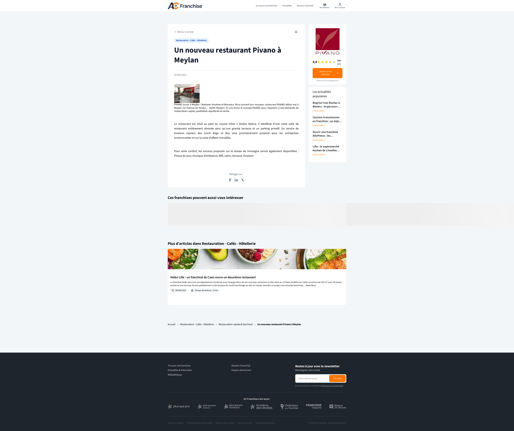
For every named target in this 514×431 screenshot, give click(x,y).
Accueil (171, 324)
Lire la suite (319, 110)
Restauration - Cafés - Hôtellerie (197, 324)
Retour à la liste (184, 32)
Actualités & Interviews (180, 370)
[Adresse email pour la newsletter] (312, 378)
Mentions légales (176, 423)
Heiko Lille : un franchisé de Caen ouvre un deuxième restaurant (213, 277)
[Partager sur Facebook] (229, 180)
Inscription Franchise (265, 423)
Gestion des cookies (225, 423)
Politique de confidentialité (200, 423)
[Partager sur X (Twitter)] (242, 180)
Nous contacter (245, 423)
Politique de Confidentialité (332, 385)
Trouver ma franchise (179, 365)
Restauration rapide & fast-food (236, 324)
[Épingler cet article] (296, 31)
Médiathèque (175, 374)
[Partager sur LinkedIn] (236, 180)
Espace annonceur (241, 370)
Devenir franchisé (240, 365)
